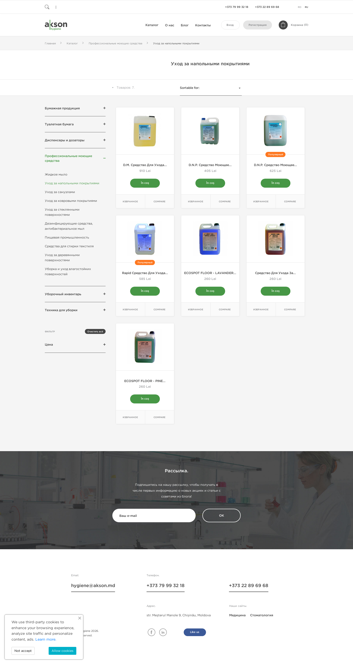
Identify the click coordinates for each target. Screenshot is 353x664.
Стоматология (261, 615)
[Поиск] (72, 7)
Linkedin (163, 632)
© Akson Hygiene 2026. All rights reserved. (83, 633)
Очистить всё (95, 331)
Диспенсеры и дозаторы (64, 140)
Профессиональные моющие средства (68, 158)
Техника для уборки (61, 310)
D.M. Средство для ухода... (145, 165)
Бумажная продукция (62, 108)
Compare (159, 201)
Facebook (151, 632)
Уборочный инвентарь (63, 294)
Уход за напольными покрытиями (72, 183)
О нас (169, 25)
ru (306, 7)
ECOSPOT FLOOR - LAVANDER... (210, 273)
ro (299, 7)
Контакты (203, 25)
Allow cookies (62, 651)
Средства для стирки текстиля (69, 246)
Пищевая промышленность (67, 237)
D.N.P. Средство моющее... (210, 165)
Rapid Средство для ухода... (145, 273)
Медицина (237, 615)
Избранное (130, 201)
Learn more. (45, 639)
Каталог (151, 25)
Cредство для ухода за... (275, 273)
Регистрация (258, 25)
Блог (185, 25)
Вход (230, 25)
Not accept (23, 651)
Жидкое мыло (56, 174)
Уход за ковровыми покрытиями (71, 201)
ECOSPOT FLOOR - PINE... (144, 381)
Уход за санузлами (60, 192)
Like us (194, 632)
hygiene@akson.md (93, 585)
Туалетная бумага (59, 124)
